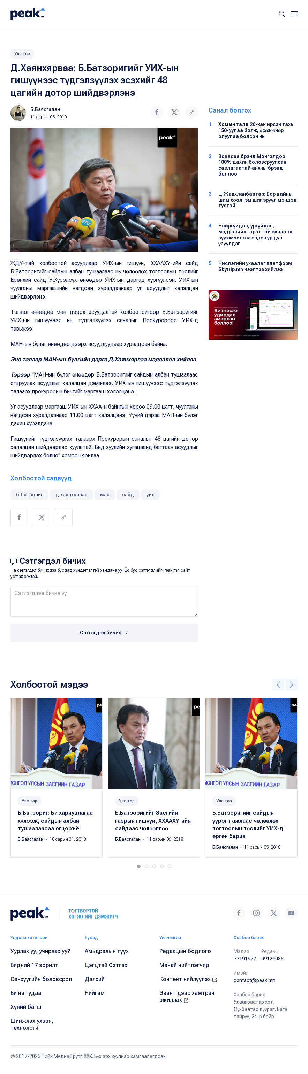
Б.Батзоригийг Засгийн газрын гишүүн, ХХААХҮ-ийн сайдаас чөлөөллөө (153, 821)
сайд (128, 494)
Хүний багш (26, 1007)
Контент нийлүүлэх (188, 979)
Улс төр (22, 53)
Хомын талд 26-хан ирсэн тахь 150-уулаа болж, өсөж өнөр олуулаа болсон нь (255, 130)
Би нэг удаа (25, 993)
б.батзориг (29, 494)
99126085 (272, 958)
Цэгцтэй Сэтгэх (106, 965)
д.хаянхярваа (71, 494)
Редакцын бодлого (185, 951)
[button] (281, 14)
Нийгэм (95, 993)
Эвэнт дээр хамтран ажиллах (187, 996)
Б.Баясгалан (45, 109)
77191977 (245, 958)
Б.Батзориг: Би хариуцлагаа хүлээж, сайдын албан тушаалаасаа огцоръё (55, 821)
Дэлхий (95, 979)
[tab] (139, 866)
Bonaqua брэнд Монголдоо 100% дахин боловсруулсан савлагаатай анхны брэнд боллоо (252, 165)
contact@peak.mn (254, 980)
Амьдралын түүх (107, 951)
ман (105, 494)
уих (150, 494)
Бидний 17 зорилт (34, 965)
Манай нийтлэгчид (184, 965)
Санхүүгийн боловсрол (41, 979)
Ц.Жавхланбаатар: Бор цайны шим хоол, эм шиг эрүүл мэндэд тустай (257, 200)
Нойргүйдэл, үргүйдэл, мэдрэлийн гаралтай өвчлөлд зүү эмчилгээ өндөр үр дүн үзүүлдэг (255, 234)
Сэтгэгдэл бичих (104, 632)
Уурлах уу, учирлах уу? (40, 951)
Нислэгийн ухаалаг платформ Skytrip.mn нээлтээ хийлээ (255, 266)
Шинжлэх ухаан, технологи (31, 1024)
